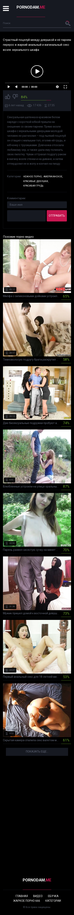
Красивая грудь (33, 185)
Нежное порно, (32, 176)
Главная (22, 896)
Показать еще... (37, 751)
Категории (53, 900)
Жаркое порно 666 (26, 900)
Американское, (53, 176)
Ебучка (53, 896)
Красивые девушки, (36, 181)
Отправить (57, 215)
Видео (38, 896)
